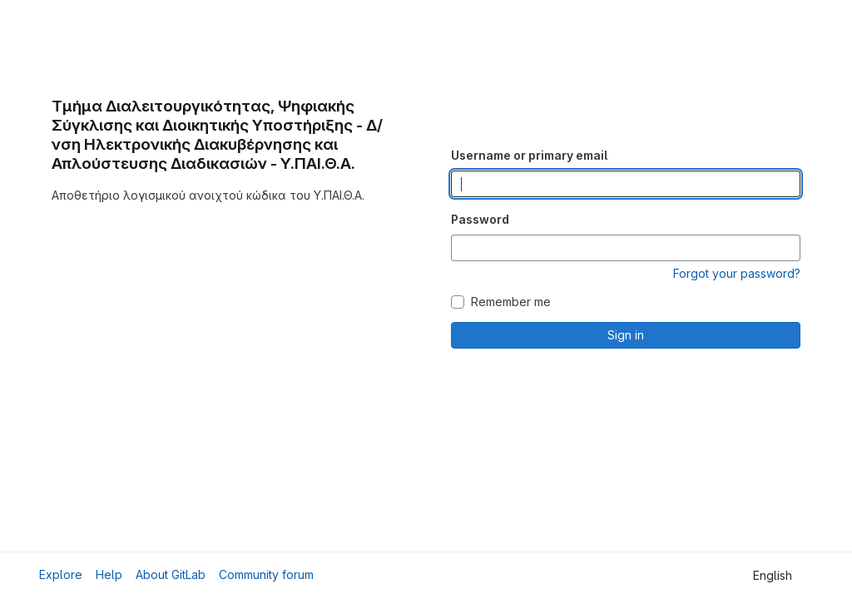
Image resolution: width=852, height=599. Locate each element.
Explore (60, 574)
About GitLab (171, 574)
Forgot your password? (736, 273)
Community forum (266, 574)
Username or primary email (529, 155)
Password (480, 219)
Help (109, 574)
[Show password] (787, 248)
